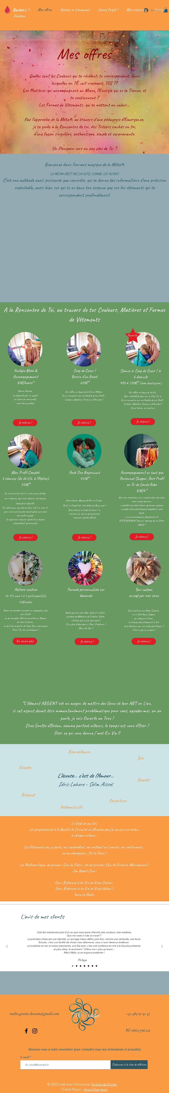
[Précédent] (7, 946)
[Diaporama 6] (92, 966)
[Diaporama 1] (72, 966)
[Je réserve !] (25, 422)
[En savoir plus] (25, 641)
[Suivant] (162, 946)
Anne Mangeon (95, 1089)
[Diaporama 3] (80, 966)
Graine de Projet (104, 1084)
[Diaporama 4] (84, 966)
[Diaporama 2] (76, 966)
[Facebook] (26, 1031)
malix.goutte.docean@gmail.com (34, 1013)
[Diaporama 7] (96, 966)
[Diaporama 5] (88, 966)
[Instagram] (34, 1031)
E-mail (24, 1057)
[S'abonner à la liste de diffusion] (129, 1064)
